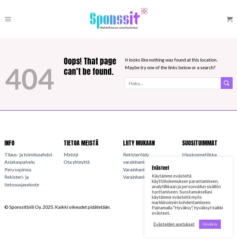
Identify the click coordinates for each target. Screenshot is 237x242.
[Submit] (227, 83)
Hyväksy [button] (210, 224)
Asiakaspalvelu (19, 162)
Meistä (71, 154)
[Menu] (7, 19)
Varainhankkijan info (143, 177)
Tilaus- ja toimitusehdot (28, 154)
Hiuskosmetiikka (199, 154)
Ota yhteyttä (77, 162)
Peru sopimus (17, 169)
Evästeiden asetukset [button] (174, 224)
